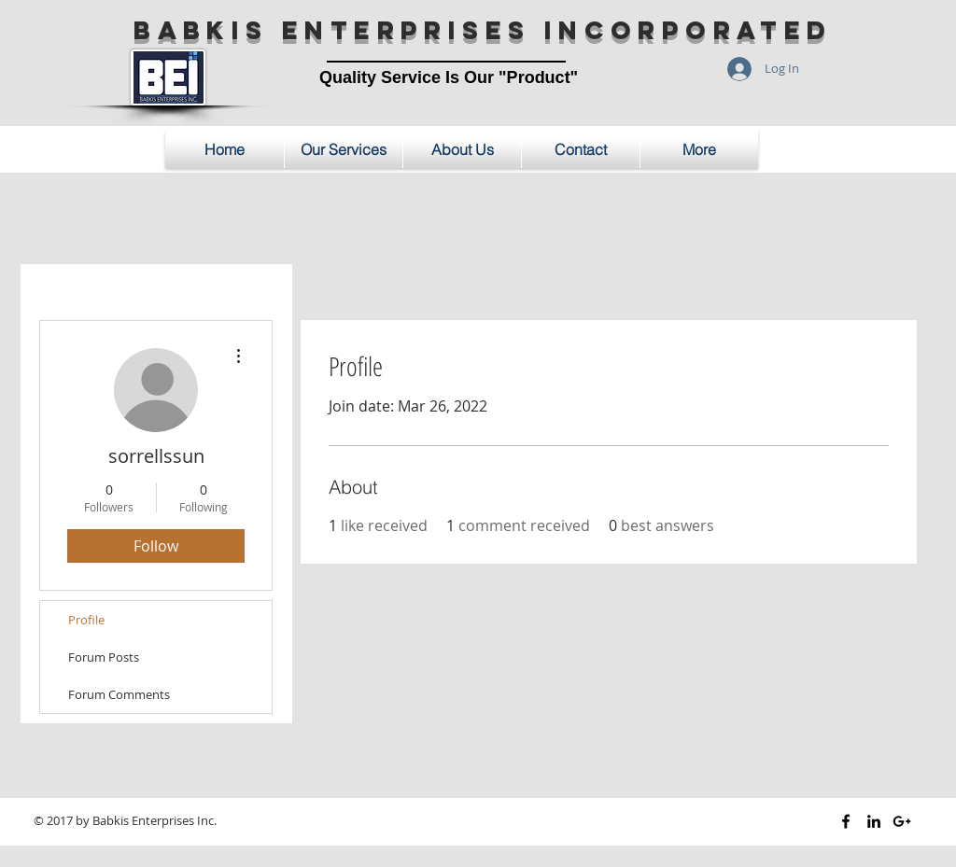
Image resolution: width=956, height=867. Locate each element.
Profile (86, 619)
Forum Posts (103, 657)
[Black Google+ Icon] (902, 821)
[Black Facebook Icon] (845, 821)
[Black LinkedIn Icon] (874, 821)
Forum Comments (119, 694)
